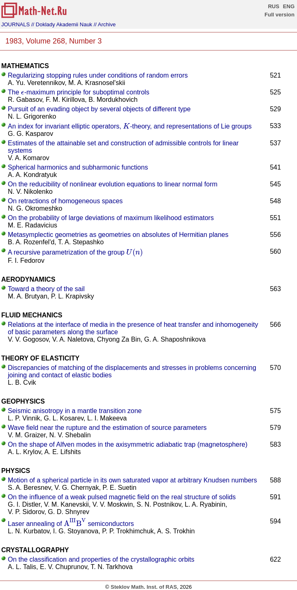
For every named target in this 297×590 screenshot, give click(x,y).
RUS (273, 6)
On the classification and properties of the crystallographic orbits (101, 559)
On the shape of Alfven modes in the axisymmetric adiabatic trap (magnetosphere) (128, 444)
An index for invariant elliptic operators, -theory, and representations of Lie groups (130, 126)
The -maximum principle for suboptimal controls (78, 92)
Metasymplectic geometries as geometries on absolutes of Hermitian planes (118, 234)
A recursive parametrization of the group (75, 252)
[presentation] (22, 92)
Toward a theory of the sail (46, 288)
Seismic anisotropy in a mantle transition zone (75, 410)
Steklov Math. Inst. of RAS (144, 587)
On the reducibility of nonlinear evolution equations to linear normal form (113, 184)
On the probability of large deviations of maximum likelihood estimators (111, 217)
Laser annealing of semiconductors (71, 523)
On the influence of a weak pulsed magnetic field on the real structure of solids (122, 497)
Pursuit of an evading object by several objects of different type (99, 109)
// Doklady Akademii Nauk (61, 24)
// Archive (105, 24)
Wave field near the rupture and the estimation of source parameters (107, 427)
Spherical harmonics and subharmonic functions (78, 167)
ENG (289, 6)
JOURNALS (15, 24)
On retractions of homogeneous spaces (65, 200)
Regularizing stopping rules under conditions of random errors (98, 75)
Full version (280, 14)
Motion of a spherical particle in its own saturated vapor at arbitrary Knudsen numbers (132, 480)
